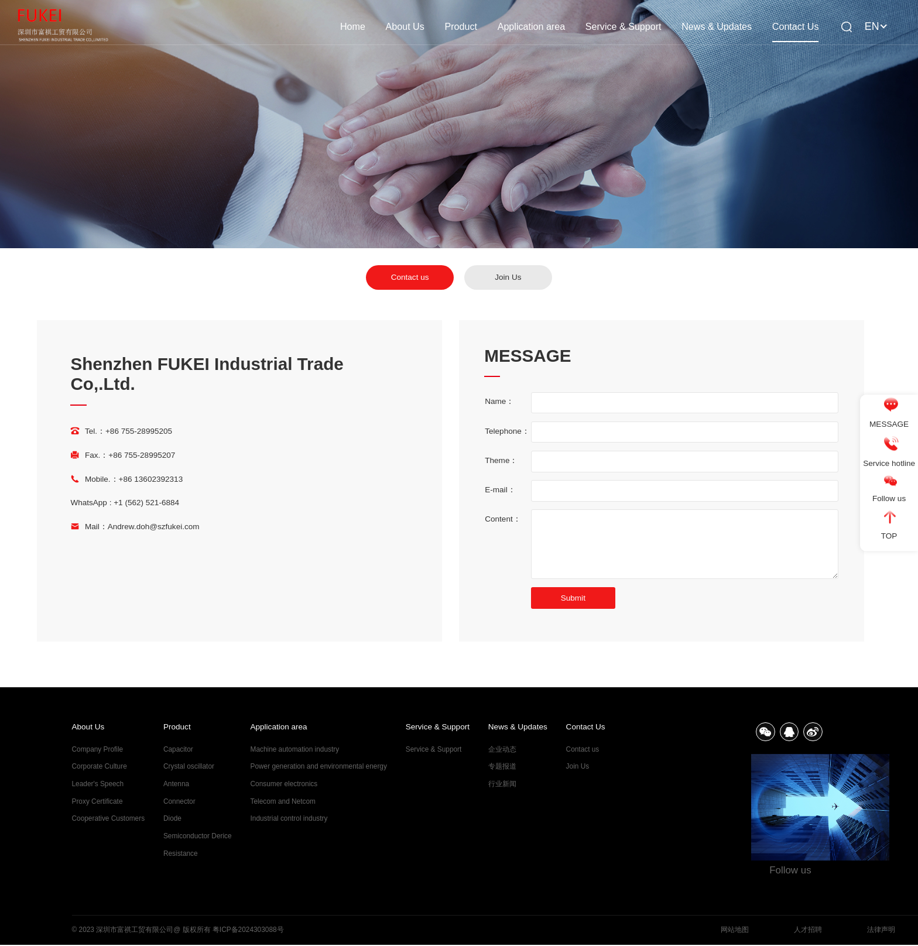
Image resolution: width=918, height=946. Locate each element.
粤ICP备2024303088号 (248, 931)
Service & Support (623, 26)
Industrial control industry (289, 818)
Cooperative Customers (108, 818)
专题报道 (502, 766)
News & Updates (716, 26)
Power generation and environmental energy (319, 766)
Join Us (508, 277)
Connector (179, 801)
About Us (405, 26)
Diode (172, 818)
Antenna (176, 784)
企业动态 (502, 749)
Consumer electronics (284, 784)
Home (352, 26)
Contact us (410, 277)
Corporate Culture (99, 766)
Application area (531, 26)
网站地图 (735, 931)
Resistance (180, 853)
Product (460, 26)
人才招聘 (808, 931)
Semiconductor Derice (197, 836)
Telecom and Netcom (283, 801)
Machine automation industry (295, 749)
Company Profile (98, 749)
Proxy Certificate (97, 801)
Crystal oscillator (188, 766)
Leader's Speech (98, 784)
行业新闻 (502, 784)
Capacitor (178, 749)
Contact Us (795, 26)
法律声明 (881, 931)
